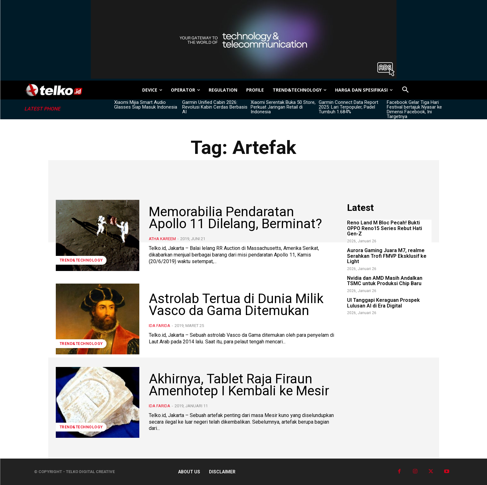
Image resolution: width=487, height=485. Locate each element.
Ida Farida (159, 325)
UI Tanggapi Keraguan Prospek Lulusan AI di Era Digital (383, 303)
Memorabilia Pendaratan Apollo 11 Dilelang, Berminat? (235, 217)
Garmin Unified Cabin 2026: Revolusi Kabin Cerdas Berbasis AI (214, 107)
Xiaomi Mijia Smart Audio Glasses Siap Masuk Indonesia (145, 104)
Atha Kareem (162, 238)
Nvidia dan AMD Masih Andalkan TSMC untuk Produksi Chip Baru (384, 281)
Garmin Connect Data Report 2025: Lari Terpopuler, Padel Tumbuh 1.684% (348, 107)
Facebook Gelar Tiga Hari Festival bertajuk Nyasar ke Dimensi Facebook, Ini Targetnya (414, 109)
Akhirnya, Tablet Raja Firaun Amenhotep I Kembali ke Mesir (239, 384)
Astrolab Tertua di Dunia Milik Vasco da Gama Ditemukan (236, 304)
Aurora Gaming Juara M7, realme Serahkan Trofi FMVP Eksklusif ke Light (386, 255)
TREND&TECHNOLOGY (81, 260)
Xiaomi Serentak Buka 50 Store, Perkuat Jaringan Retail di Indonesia (283, 107)
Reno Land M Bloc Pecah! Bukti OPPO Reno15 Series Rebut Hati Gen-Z (384, 228)
